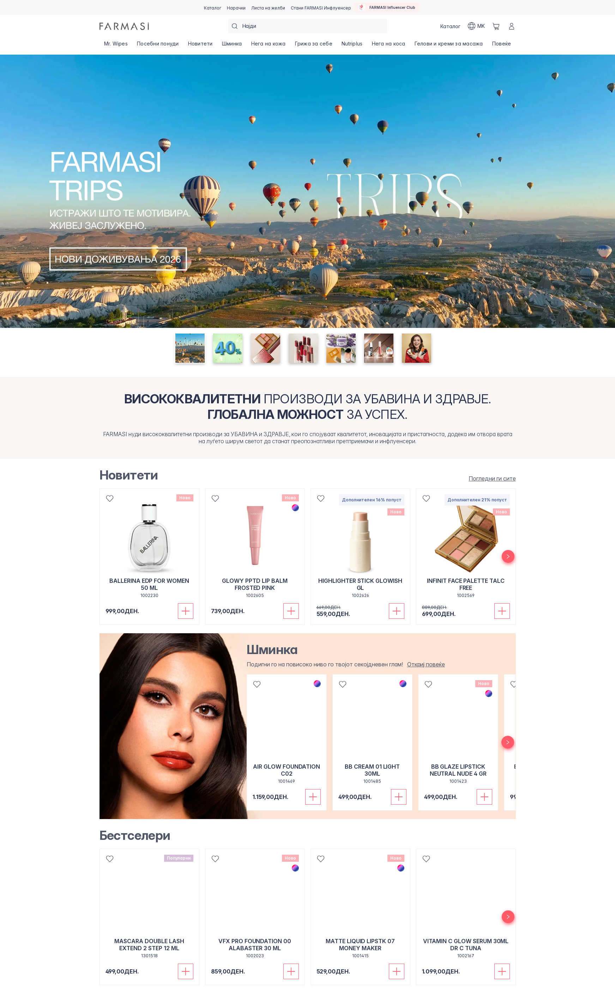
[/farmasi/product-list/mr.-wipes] (116, 45)
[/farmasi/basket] (496, 26)
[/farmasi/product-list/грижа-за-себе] (313, 45)
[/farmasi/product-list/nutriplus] (352, 45)
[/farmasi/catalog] (212, 7)
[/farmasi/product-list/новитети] (200, 45)
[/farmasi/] (124, 26)
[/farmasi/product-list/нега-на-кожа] (268, 45)
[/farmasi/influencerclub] (387, 7)
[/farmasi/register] (236, 7)
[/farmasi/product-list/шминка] (232, 45)
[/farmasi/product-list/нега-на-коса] (388, 45)
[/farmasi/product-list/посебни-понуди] (157, 45)
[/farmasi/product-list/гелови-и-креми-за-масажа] (449, 45)
